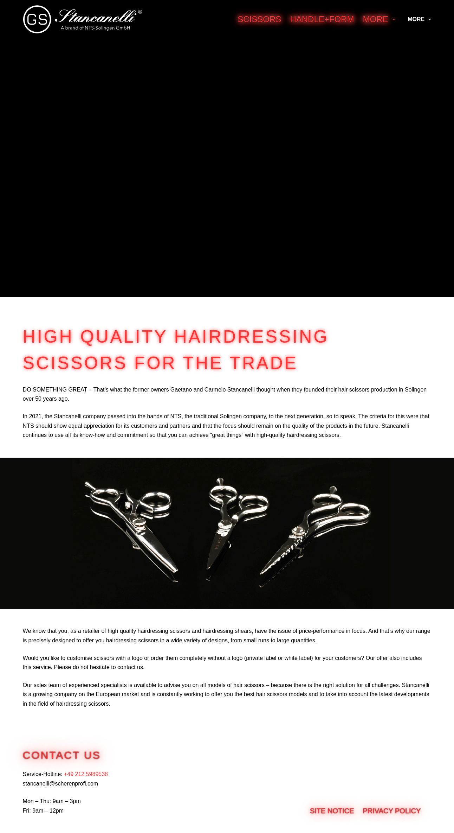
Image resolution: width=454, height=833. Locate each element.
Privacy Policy (392, 811)
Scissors (259, 19)
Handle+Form (322, 19)
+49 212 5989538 (86, 774)
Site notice (332, 811)
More (380, 19)
